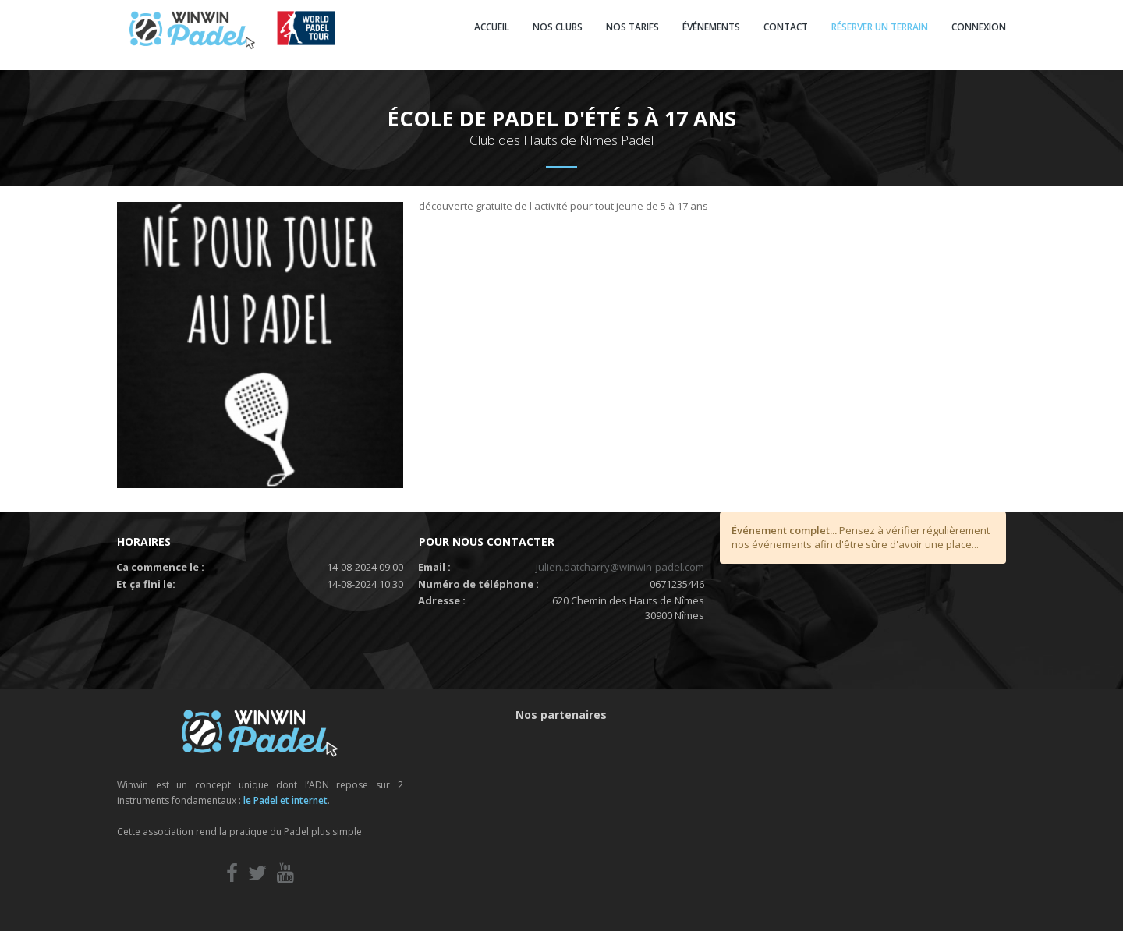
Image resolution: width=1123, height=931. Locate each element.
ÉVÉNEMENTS (711, 27)
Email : (434, 567)
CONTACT (785, 27)
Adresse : (442, 600)
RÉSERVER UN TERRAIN (879, 27)
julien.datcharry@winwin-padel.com (620, 567)
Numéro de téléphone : (478, 584)
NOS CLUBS (558, 27)
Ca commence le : (160, 567)
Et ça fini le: (145, 584)
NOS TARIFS (632, 27)
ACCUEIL (491, 27)
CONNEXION (978, 27)
